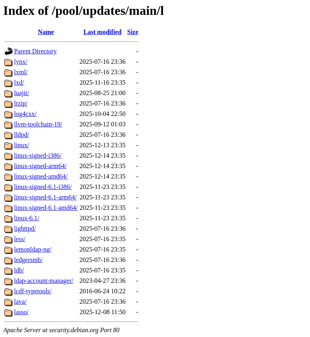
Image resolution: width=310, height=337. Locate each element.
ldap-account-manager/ (43, 280)
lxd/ (19, 82)
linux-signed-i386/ (37, 155)
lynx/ (20, 61)
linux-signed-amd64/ (40, 176)
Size (133, 31)
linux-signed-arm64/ (40, 165)
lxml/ (21, 72)
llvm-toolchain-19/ (38, 124)
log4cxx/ (25, 113)
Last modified (103, 31)
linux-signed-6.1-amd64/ (46, 207)
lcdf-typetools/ (32, 291)
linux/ (21, 145)
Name (46, 31)
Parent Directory (35, 51)
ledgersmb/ (28, 259)
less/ (19, 238)
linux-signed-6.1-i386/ (43, 186)
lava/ (20, 301)
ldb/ (19, 270)
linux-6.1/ (26, 218)
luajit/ (21, 92)
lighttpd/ (25, 228)
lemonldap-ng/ (32, 249)
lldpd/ (21, 134)
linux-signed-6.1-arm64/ (45, 197)
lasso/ (21, 312)
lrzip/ (21, 103)
